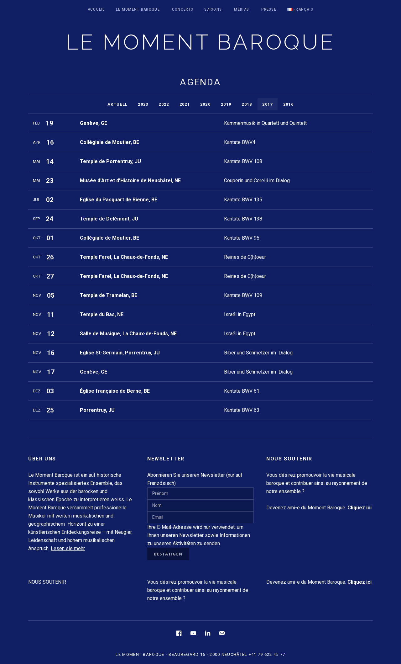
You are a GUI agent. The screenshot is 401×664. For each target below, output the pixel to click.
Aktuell (117, 104)
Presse (268, 9)
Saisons (213, 9)
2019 (226, 104)
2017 (267, 104)
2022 (164, 104)
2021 (185, 104)
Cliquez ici (359, 582)
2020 (205, 104)
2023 (143, 104)
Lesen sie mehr (68, 548)
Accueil (96, 9)
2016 (288, 104)
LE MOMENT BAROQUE (200, 42)
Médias (241, 9)
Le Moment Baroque (138, 9)
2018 (247, 104)
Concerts (182, 9)
